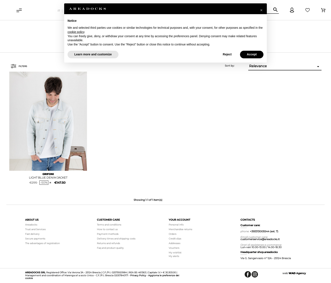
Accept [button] (252, 54)
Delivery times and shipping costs (116, 238)
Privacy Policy (138, 275)
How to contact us (107, 229)
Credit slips (175, 238)
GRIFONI (48, 174)
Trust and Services (35, 229)
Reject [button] (227, 54)
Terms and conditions (109, 224)
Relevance (285, 66)
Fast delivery (32, 233)
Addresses (174, 243)
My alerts (174, 256)
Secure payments (35, 238)
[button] (261, 10)
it (59, 10)
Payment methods (107, 233)
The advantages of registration (42, 243)
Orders (172, 233)
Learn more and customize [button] (93, 54)
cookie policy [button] (76, 32)
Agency (297, 273)
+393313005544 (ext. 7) (264, 231)
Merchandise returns (180, 229)
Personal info (176, 224)
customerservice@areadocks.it (260, 239)
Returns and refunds (108, 243)
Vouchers (174, 247)
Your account (179, 219)
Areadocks (31, 224)
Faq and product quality (110, 247)
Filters (19, 66)
